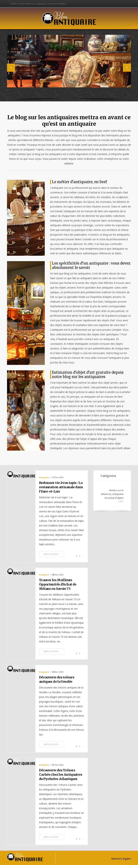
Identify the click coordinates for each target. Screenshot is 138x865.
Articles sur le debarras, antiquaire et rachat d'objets (38, 3)
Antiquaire (44, 477)
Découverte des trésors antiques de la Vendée (56, 679)
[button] (11, 68)
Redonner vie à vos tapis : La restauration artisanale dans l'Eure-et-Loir (61, 487)
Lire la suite (51, 554)
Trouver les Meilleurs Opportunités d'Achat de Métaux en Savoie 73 (57, 584)
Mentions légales (121, 858)
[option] (69, 66)
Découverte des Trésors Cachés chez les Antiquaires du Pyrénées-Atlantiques (60, 774)
